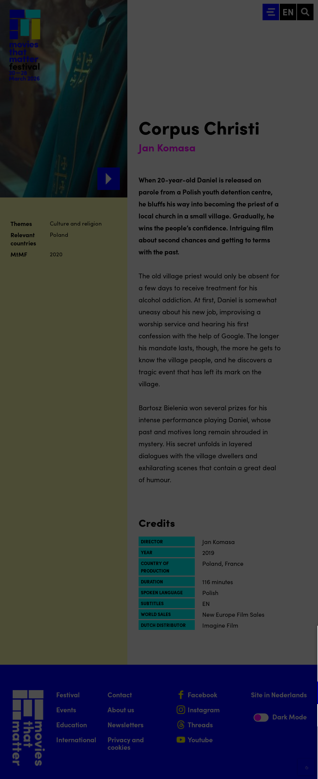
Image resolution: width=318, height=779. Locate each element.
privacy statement (224, 668)
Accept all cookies (254, 743)
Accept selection (254, 765)
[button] (247, 693)
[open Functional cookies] (306, 694)
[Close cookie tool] (306, 639)
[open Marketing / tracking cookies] (306, 716)
